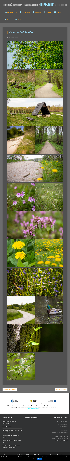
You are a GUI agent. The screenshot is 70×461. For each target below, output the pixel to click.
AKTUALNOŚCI (7, 418)
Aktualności (25, 12)
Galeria (57, 12)
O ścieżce (37, 12)
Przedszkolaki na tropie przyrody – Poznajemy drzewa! (12, 431)
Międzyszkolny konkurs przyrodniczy (9, 422)
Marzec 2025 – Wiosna (10, 389)
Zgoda (39, 459)
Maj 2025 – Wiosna (61, 389)
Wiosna (16, 37)
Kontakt (19, 20)
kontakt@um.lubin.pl (61, 440)
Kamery (9, 20)
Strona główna (11, 12)
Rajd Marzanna (7, 426)
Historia (48, 12)
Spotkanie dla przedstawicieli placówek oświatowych (11, 446)
